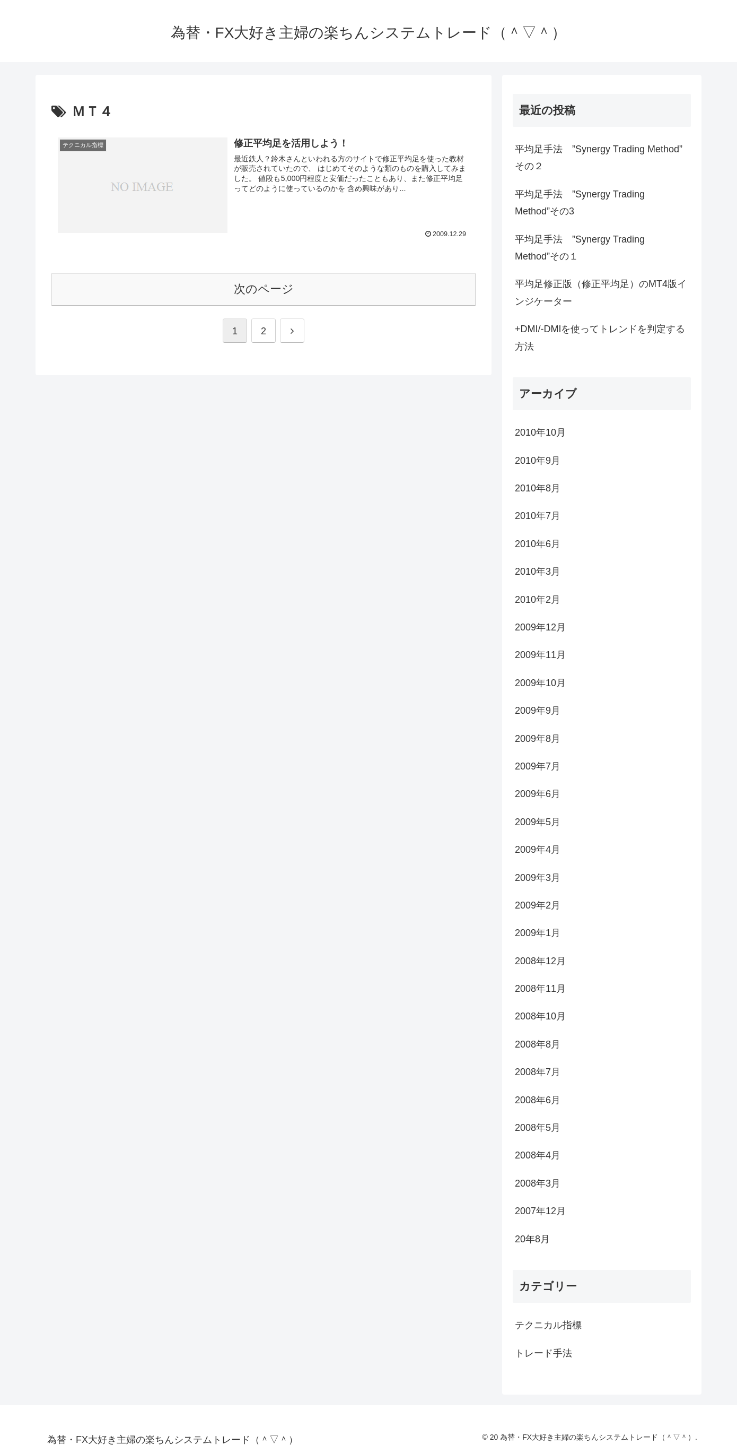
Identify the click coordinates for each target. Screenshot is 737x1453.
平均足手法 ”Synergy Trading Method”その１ (580, 248)
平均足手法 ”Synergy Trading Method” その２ (598, 157)
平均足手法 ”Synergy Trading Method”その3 (580, 203)
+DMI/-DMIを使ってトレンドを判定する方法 (600, 337)
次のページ (264, 289)
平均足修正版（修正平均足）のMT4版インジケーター (601, 292)
